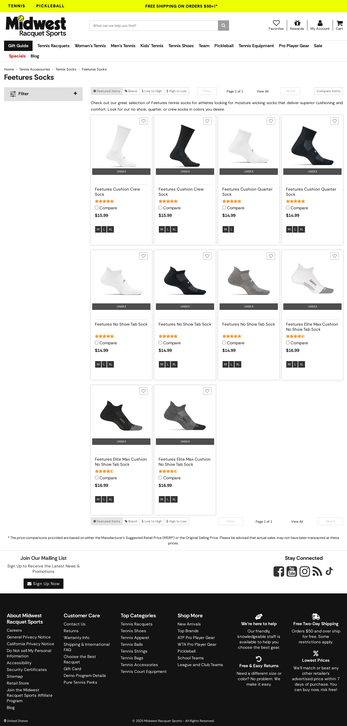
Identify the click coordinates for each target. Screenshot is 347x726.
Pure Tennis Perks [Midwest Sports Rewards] (80, 682)
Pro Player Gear (294, 46)
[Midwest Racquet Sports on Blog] (317, 571)
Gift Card (72, 669)
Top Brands (188, 631)
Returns (71, 631)
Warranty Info (76, 637)
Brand (131, 91)
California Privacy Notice (30, 644)
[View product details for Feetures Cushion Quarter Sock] (248, 190)
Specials (17, 56)
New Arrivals (189, 624)
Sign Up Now (43, 583)
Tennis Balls (132, 644)
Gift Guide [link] (18, 46)
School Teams (191, 658)
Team (204, 46)
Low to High (152, 91)
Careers (14, 630)
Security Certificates (27, 669)
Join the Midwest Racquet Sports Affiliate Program (30, 695)
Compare (108, 208)
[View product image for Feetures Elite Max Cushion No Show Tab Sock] (312, 281)
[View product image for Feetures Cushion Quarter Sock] (249, 146)
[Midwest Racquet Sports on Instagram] (305, 571)
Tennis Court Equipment (144, 671)
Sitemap (15, 676)
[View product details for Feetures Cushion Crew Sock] (121, 190)
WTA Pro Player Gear (197, 644)
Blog (35, 56)
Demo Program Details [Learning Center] (85, 675)
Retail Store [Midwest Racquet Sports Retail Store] (18, 683)
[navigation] (43, 94)
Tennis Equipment (256, 46)
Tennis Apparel (135, 637)
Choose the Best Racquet (80, 659)
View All (263, 91)
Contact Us (75, 624)
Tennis (16, 6)
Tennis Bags (132, 658)
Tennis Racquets (53, 46)
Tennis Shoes (181, 46)
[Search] (223, 25)
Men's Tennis (123, 46)
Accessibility (19, 663)
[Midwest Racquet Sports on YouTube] (292, 571)
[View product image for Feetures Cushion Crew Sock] (121, 146)
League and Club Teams (200, 664)
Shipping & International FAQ (87, 647)
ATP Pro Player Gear (196, 637)
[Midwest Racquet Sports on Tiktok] (329, 571)
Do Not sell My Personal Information (29, 653)
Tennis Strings (134, 651)
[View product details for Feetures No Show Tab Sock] (121, 325)
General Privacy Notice (29, 637)
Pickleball (50, 6)
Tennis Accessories (139, 664)
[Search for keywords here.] (153, 25)
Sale (318, 46)
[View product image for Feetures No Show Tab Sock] (121, 281)
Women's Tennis (90, 46)
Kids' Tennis (151, 46)
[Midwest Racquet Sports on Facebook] (279, 574)
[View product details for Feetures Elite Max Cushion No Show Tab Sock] (312, 325)
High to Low (176, 91)
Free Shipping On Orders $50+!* (181, 6)
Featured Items (106, 91)
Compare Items (328, 91)
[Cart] (339, 25)
